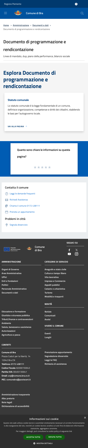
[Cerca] (82, 13)
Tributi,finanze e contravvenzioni (17, 319)
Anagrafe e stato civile (55, 269)
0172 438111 (17, 364)
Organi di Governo (10, 269)
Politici (5, 285)
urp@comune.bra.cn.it (19, 375)
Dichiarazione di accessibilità (15, 406)
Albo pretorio (8, 398)
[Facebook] (69, 250)
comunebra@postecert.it (18, 379)
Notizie (48, 311)
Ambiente (6, 323)
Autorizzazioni (8, 331)
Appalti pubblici (52, 285)
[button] (44, 443)
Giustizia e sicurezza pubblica (16, 315)
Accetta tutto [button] (33, 437)
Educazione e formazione (14, 311)
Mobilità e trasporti (54, 296)
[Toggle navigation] (5, 13)
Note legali (7, 402)
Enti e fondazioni (10, 281)
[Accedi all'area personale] (76, 4)
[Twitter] (76, 250)
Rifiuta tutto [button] (55, 437)
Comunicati (50, 315)
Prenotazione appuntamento (58, 352)
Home (6, 25)
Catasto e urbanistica (55, 288)
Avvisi (47, 319)
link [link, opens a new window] (70, 431)
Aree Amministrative (11, 273)
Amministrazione (21, 25)
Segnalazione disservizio (56, 356)
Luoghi (48, 337)
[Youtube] (69, 254)
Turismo (48, 292)
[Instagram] (76, 254)
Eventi (48, 333)
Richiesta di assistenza (56, 364)
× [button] (85, 418)
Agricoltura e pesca (11, 334)
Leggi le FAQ (51, 360)
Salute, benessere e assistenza (16, 327)
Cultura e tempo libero (55, 273)
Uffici (4, 277)
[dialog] (44, 431)
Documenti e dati (40, 25)
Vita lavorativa (52, 277)
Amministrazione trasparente (16, 394)
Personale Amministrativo (14, 288)
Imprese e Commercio (55, 281)
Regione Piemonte (12, 4)
